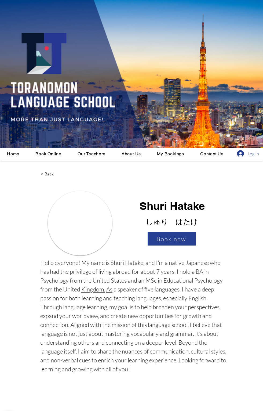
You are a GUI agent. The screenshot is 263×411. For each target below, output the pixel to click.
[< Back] (58, 174)
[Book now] (172, 239)
